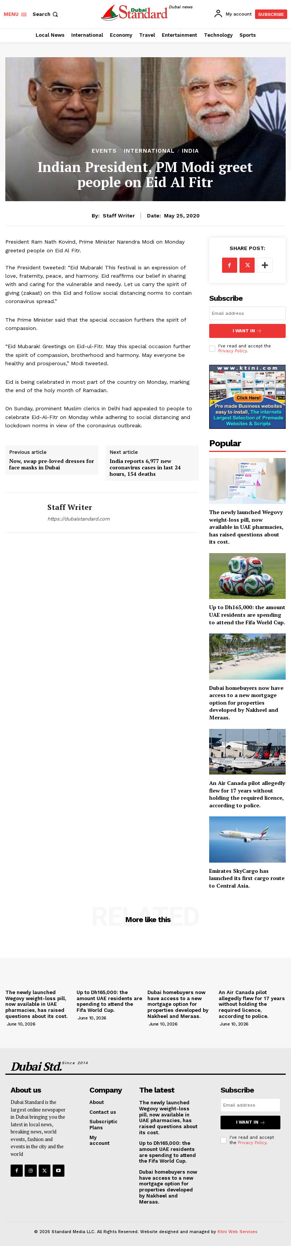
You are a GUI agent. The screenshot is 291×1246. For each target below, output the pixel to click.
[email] (247, 313)
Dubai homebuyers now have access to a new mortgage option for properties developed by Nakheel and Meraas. (246, 701)
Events (104, 151)
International (149, 151)
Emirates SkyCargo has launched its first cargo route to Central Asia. (247, 877)
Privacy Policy (232, 350)
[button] (46, 14)
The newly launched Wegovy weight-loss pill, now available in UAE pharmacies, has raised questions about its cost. (246, 526)
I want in (247, 330)
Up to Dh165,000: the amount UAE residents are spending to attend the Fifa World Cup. (247, 614)
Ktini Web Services (237, 1230)
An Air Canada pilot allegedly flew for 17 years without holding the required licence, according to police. (247, 793)
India (190, 151)
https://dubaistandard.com (78, 519)
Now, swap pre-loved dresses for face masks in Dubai (51, 464)
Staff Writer (119, 216)
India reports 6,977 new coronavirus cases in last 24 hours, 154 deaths (145, 467)
